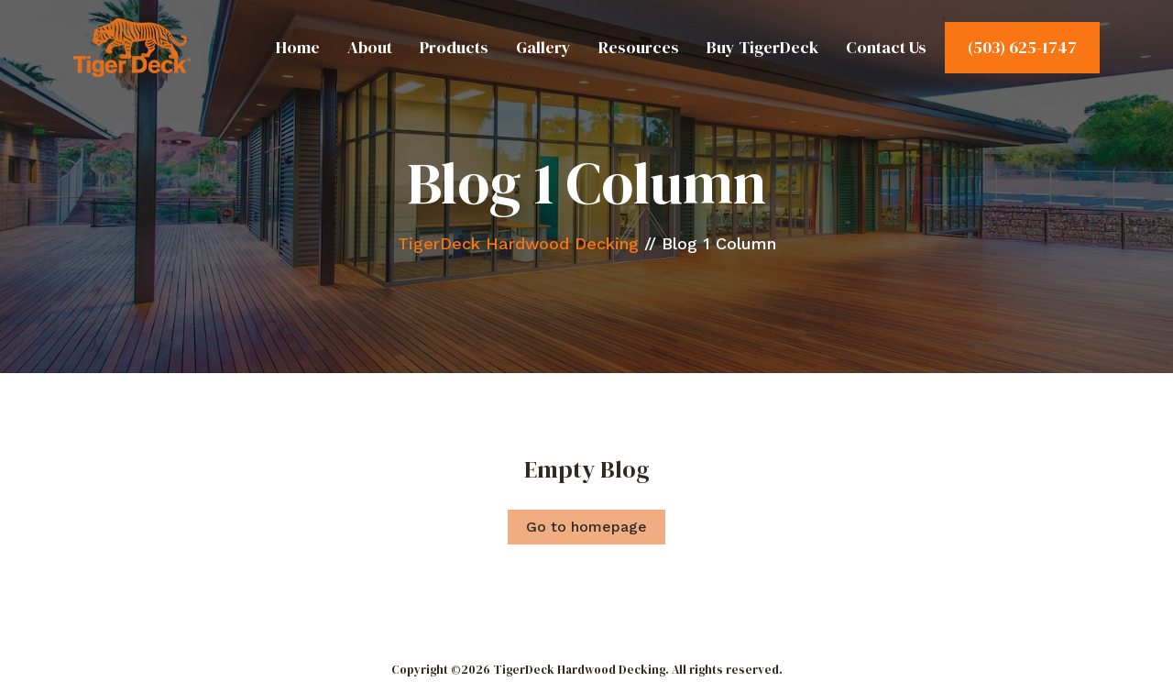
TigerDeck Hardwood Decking (518, 243)
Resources (638, 47)
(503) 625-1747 (1022, 47)
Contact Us (886, 47)
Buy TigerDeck (762, 47)
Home (298, 47)
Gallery (543, 47)
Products (454, 47)
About (369, 47)
